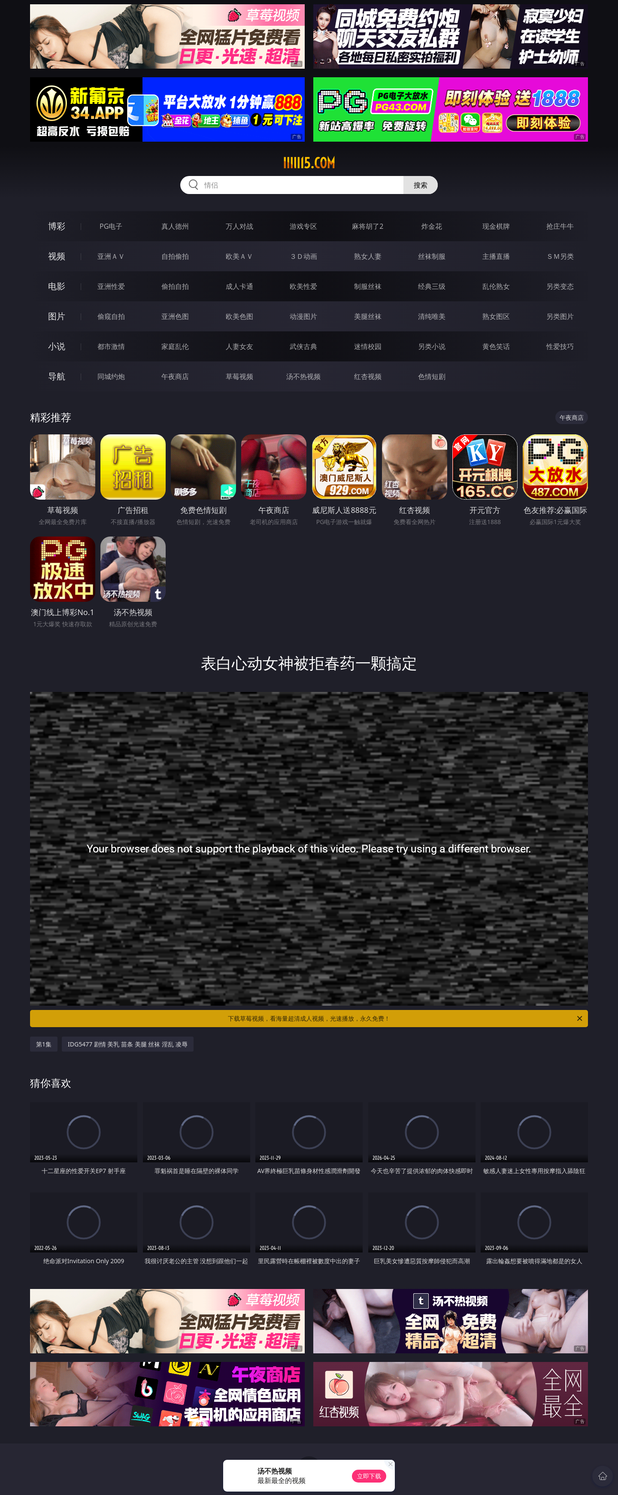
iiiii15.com (309, 163)
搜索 (420, 185)
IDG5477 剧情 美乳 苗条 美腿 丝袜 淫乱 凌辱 (128, 1044)
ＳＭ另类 (560, 256)
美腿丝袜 (368, 316)
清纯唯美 (431, 316)
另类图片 (560, 316)
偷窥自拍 (111, 316)
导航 (56, 376)
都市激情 (111, 346)
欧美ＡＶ (239, 256)
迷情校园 (368, 346)
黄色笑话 (496, 346)
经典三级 (431, 286)
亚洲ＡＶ (111, 256)
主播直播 (496, 256)
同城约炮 (111, 376)
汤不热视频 (303, 376)
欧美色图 (239, 316)
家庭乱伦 (175, 346)
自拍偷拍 (175, 256)
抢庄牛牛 (560, 226)
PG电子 (111, 226)
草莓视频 (239, 376)
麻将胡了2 (367, 226)
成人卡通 (239, 286)
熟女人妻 (368, 256)
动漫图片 (303, 316)
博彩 (56, 226)
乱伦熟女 (496, 286)
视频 (56, 256)
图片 (56, 316)
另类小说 (431, 346)
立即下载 (369, 1476)
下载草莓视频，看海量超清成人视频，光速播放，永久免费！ (406, 1018)
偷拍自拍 (175, 286)
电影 (56, 286)
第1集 (44, 1044)
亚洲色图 (175, 316)
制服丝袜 (368, 286)
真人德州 (175, 226)
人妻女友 (239, 346)
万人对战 (239, 226)
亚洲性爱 (111, 286)
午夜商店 (175, 376)
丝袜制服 (431, 256)
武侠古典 (303, 346)
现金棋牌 (496, 226)
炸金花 (431, 226)
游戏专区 (303, 226)
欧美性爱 (303, 286)
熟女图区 (496, 316)
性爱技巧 (560, 346)
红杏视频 (368, 376)
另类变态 (560, 286)
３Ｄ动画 (303, 256)
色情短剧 (431, 376)
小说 (56, 346)
